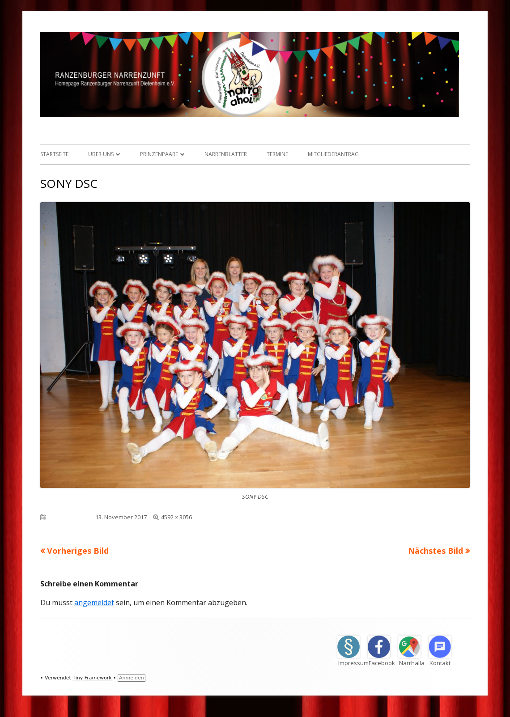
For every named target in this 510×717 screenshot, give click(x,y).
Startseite (54, 154)
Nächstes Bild (435, 550)
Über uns (101, 154)
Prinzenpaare (159, 154)
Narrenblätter (225, 154)
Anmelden (131, 678)
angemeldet (94, 602)
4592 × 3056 (176, 517)
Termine (277, 154)
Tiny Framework (91, 678)
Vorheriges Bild (78, 550)
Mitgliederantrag (333, 154)
